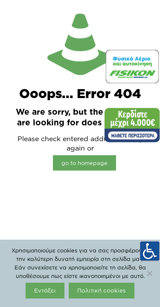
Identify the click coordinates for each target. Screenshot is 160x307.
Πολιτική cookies (101, 290)
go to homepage (84, 163)
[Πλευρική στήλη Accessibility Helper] (150, 251)
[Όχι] (149, 273)
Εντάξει (45, 290)
